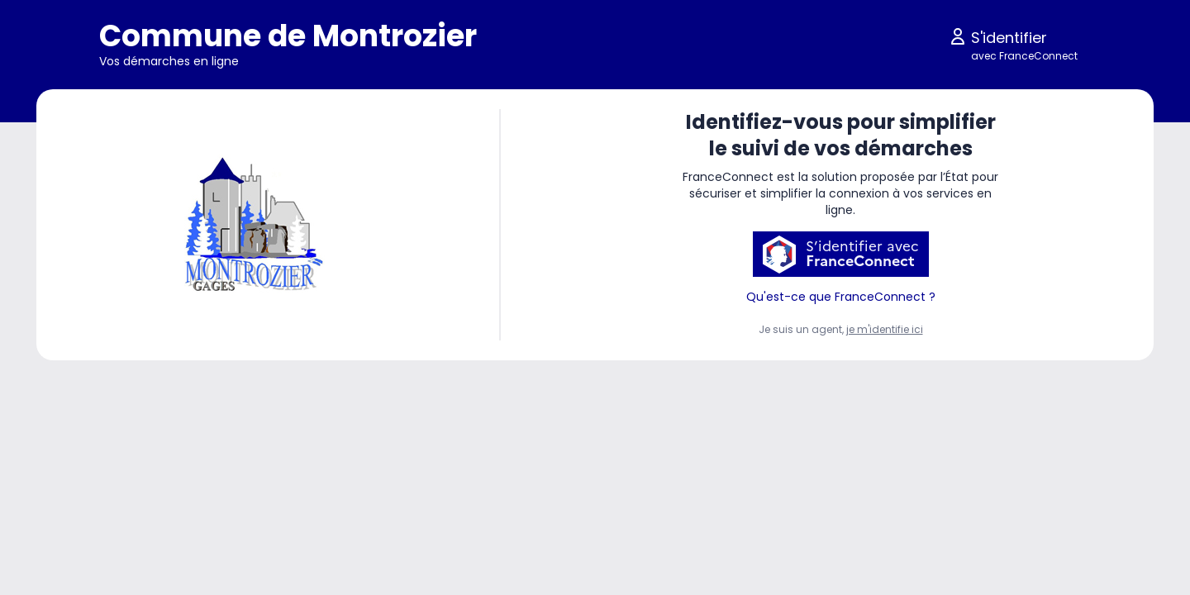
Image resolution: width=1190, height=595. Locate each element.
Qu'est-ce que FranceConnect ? (840, 296)
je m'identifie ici (884, 329)
